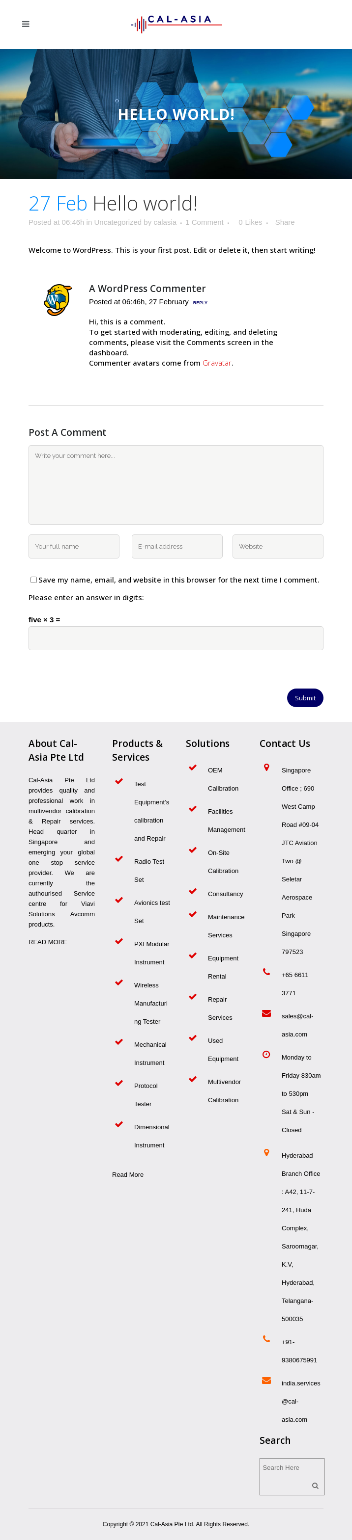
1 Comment (204, 222)
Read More (128, 1174)
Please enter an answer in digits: (86, 597)
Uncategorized (118, 222)
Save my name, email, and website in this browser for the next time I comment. (179, 579)
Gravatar (217, 363)
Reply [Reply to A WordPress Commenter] (200, 302)
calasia (164, 222)
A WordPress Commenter (147, 288)
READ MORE (48, 942)
